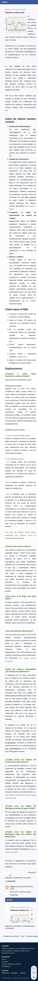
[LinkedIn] (34, 977)
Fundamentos (18, 878)
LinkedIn (22, 973)
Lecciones (27, 878)
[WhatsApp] (34, 968)
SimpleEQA (6, 966)
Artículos (5, 961)
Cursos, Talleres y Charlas (11, 964)
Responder (14, 895)
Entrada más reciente (11, 936)
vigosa (12, 886)
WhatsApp (5, 973)
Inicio (22, 936)
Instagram (14, 973)
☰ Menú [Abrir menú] (4, 2)
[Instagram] (34, 973)
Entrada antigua (32, 936)
